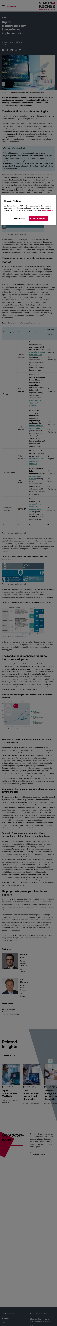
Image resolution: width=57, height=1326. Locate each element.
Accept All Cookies (38, 218)
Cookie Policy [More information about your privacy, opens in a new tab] (47, 210)
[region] (28, 210)
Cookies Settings (18, 218)
